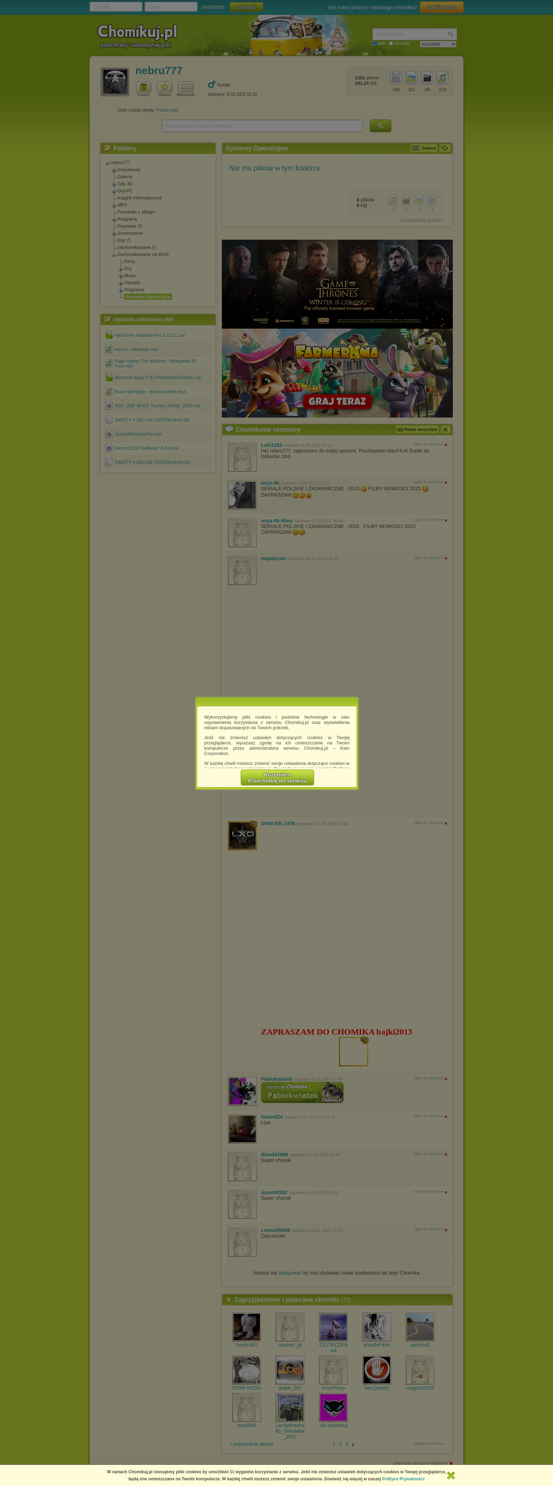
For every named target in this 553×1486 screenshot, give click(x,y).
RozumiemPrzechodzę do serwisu (277, 778)
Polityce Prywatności (403, 1478)
